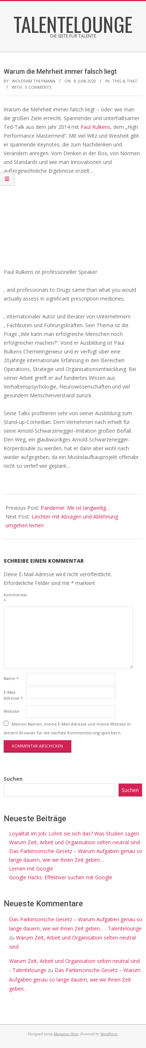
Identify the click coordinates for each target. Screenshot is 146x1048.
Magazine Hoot (66, 1034)
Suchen (13, 778)
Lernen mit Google (31, 868)
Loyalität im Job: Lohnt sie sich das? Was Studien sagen (74, 833)
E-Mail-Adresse (13, 695)
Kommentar (14, 597)
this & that (125, 81)
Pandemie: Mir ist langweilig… (75, 507)
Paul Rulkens (95, 126)
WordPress (108, 1034)
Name (11, 678)
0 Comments (38, 87)
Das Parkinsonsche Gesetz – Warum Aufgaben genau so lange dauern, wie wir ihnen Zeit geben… (75, 979)
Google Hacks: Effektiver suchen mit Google (60, 877)
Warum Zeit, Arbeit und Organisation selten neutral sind (74, 842)
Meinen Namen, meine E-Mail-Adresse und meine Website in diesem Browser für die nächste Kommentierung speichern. (67, 728)
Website (11, 711)
